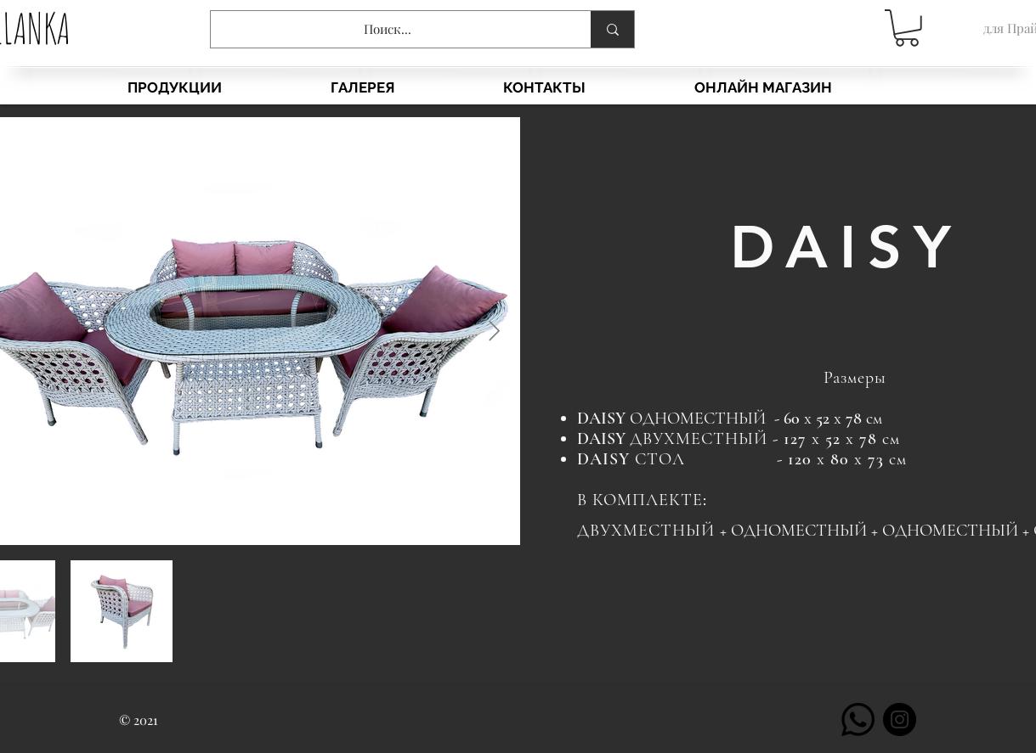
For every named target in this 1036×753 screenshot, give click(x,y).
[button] (907, 28)
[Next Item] (494, 330)
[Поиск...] (388, 29)
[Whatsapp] (858, 719)
